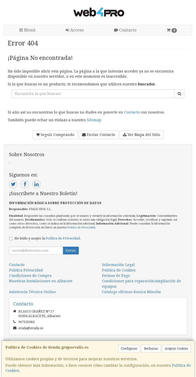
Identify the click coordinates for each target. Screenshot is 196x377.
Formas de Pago (116, 276)
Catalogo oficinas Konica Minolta (131, 292)
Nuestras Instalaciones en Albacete (41, 281)
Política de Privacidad (81, 227)
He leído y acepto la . (47, 238)
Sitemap (94, 120)
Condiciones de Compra (30, 276)
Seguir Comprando (55, 135)
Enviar (71, 250)
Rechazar (151, 348)
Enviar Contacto (98, 135)
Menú (27, 30)
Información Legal (118, 265)
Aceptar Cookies (176, 348)
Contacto (125, 30)
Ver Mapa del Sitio (141, 135)
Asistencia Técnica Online (32, 292)
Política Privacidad (26, 270)
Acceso (75, 30)
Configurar (129, 348)
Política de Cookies (119, 270)
